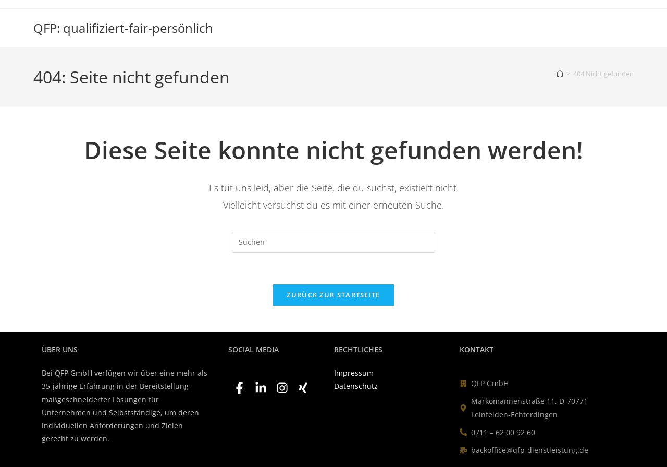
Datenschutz (356, 386)
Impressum (354, 373)
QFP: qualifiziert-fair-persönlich (123, 28)
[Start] (560, 73)
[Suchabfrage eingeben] (333, 242)
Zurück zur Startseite (333, 295)
